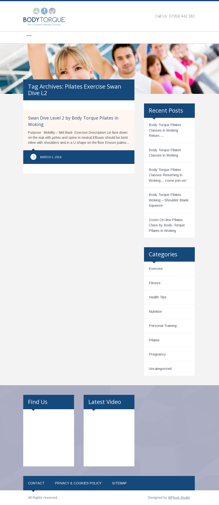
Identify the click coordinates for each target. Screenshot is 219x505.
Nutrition (155, 311)
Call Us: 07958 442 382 (175, 16)
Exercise (156, 268)
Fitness (155, 283)
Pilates (154, 340)
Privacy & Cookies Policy (78, 483)
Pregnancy (157, 354)
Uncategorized (160, 369)
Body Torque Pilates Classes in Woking (165, 152)
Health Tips (158, 297)
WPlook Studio (179, 497)
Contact (36, 483)
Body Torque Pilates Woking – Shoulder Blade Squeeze (169, 199)
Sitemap (119, 483)
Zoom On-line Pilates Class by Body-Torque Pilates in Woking (167, 225)
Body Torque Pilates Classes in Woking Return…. (165, 130)
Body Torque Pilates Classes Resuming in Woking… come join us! (168, 175)
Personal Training (163, 326)
